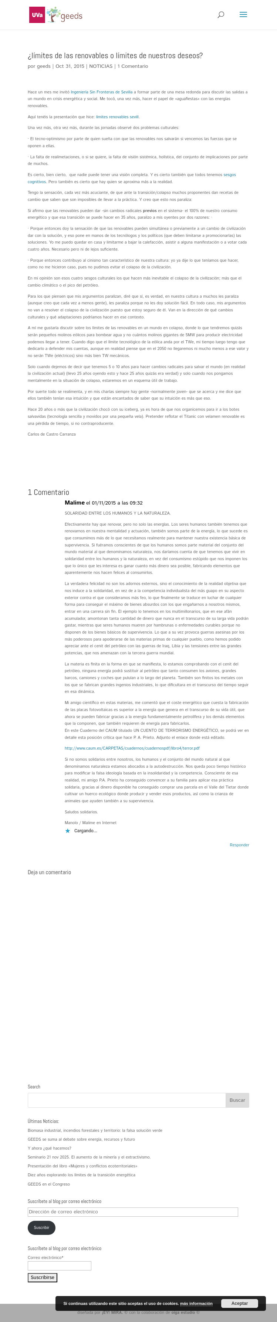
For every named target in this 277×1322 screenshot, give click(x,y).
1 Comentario (133, 66)
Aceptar (240, 1303)
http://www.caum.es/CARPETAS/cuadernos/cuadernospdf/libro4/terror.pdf (132, 748)
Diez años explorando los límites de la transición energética (81, 1175)
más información (196, 1303)
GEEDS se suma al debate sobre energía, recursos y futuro (81, 1140)
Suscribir (42, 1228)
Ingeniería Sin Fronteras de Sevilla (102, 92)
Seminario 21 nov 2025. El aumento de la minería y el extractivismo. (89, 1157)
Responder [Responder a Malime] (239, 845)
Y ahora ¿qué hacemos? (49, 1148)
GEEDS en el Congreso (49, 1184)
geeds (44, 66)
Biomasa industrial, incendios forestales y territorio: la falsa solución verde (95, 1131)
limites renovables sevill (117, 117)
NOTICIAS (100, 66)
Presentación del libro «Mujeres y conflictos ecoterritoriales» (83, 1166)
